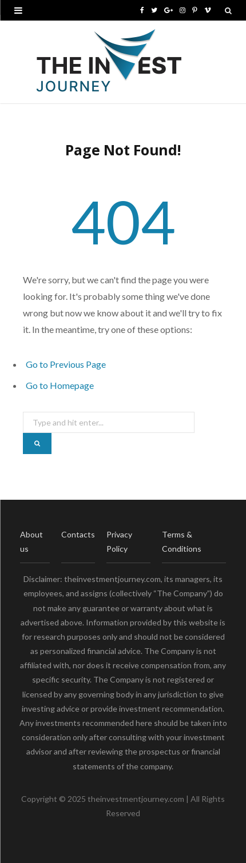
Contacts (78, 534)
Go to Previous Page (66, 364)
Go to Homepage (60, 385)
